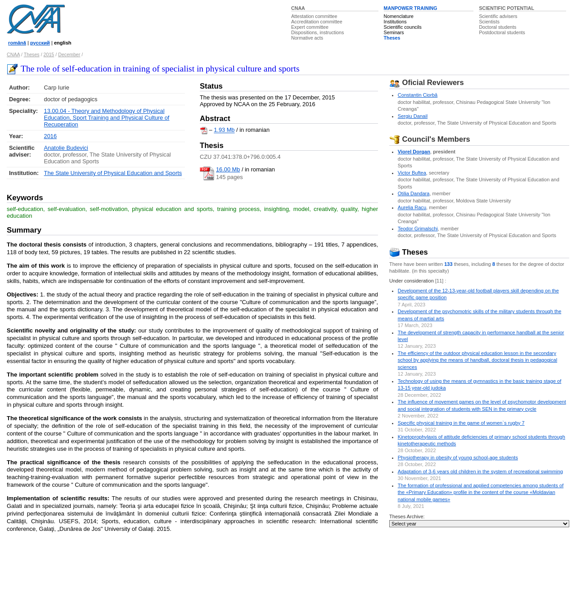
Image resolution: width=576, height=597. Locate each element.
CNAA (298, 8)
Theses (392, 37)
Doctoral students (497, 27)
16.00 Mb (228, 169)
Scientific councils (403, 27)
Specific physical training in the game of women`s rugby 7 (461, 423)
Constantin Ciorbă (417, 95)
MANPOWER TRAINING (410, 8)
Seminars (394, 32)
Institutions (395, 21)
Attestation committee (314, 16)
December (69, 54)
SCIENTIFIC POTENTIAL (506, 8)
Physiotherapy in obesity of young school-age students (458, 457)
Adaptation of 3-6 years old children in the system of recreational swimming (480, 471)
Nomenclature (399, 16)
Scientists (489, 21)
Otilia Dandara (414, 193)
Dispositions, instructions (317, 32)
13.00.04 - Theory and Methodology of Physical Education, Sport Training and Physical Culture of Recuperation (107, 118)
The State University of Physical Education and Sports (113, 173)
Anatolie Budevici (66, 147)
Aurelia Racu (412, 207)
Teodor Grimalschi (418, 228)
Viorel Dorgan (414, 151)
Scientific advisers (498, 16)
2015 (49, 54)
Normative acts (307, 37)
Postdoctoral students (502, 32)
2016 (50, 136)
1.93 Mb (224, 130)
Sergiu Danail (413, 116)
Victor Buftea (412, 172)
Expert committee (309, 27)
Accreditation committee (316, 21)
